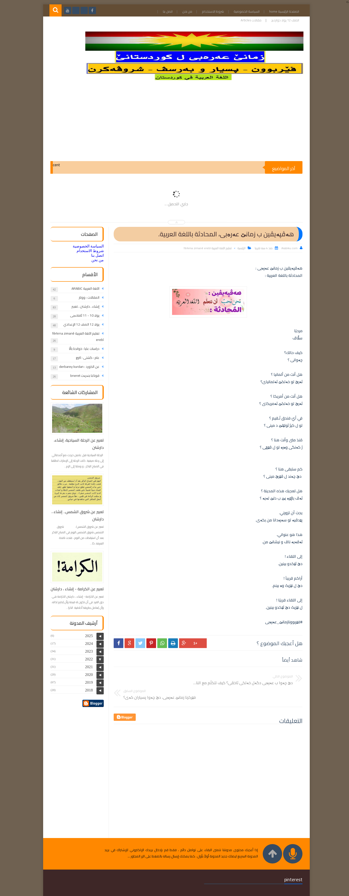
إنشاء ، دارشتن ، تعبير (83, 306)
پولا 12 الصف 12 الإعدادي (79, 324)
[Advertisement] (174, 122)
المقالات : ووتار (87, 297)
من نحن (184, 11)
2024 (87, 643)
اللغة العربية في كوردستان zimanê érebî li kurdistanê (224, 890)
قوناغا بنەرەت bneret (82, 375)
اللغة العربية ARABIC (83, 288)
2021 (87, 666)
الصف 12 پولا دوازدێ (282, 20)
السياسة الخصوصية (244, 11)
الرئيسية (240, 248)
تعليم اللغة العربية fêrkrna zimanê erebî (206, 248)
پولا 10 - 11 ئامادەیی (82, 315)
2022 (87, 659)
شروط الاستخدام (210, 11)
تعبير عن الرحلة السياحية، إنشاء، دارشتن (77, 443)
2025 (87, 635)
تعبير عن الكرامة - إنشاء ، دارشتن (75, 588)
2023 (87, 651)
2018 (87, 690)
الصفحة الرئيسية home (281, 11)
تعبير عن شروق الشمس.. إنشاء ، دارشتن (76, 515)
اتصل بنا (165, 11)
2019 (87, 682)
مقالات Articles (248, 20)
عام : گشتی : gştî (85, 357)
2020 (87, 674)
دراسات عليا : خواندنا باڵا (82, 348)
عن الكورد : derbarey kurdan (77, 366)
